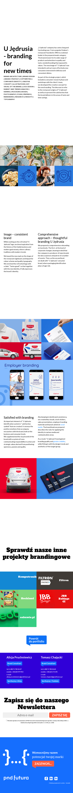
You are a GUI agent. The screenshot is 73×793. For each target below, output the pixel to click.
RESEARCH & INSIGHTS (24, 97)
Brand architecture (13, 76)
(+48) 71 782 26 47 (15, 669)
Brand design (29, 76)
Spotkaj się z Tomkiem (50, 681)
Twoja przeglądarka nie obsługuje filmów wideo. (36, 18)
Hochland (27, 598)
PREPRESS (27, 94)
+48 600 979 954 (17, 672)
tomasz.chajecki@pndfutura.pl (51, 677)
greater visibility (59, 441)
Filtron (64, 580)
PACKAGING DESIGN (19, 92)
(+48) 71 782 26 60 (49, 669)
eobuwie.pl (27, 617)
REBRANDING (9, 97)
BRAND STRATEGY (12, 79)
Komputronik (27, 576)
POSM (19, 94)
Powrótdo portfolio (36, 640)
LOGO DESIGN (28, 86)
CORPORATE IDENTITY (12, 81)
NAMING (7, 92)
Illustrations (19, 84)
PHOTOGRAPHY (10, 94)
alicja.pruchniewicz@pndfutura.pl (18, 677)
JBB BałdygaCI (64, 598)
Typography (9, 99)
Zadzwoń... (43, 763)
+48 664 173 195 (52, 672)
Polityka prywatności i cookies (57, 783)
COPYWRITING (26, 79)
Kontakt (68, 783)
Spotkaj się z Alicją (15, 681)
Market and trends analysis (16, 89)
